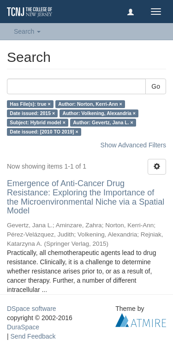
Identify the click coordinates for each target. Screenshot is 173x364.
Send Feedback (33, 336)
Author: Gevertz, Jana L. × (103, 122)
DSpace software (31, 308)
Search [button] (27, 31)
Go (155, 86)
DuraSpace (23, 327)
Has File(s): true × (30, 104)
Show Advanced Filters (133, 145)
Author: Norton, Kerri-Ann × (90, 104)
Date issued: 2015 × (32, 113)
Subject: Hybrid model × (37, 122)
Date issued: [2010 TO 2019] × (44, 131)
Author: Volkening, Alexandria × (99, 113)
